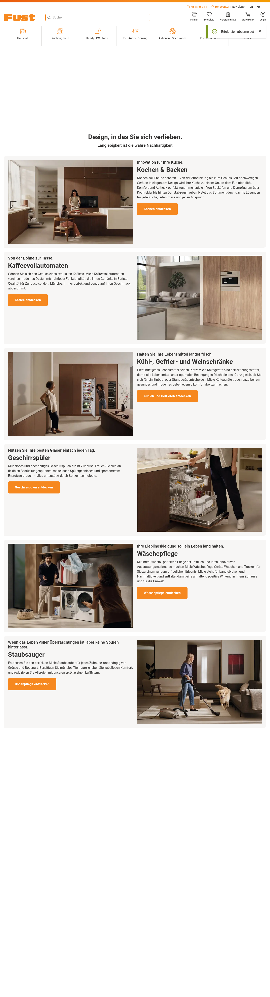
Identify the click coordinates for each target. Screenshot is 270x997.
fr (258, 6)
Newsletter (238, 6)
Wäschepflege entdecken (162, 593)
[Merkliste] (209, 16)
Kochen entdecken (157, 209)
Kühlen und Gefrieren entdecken (167, 396)
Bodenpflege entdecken (32, 684)
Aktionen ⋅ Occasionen (173, 34)
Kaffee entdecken (28, 300)
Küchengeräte (60, 34)
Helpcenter (220, 6)
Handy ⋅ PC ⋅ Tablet (97, 34)
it (265, 6)
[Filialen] (194, 16)
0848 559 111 (198, 6)
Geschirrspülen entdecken (34, 487)
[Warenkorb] (248, 16)
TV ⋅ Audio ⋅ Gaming (135, 34)
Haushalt (23, 34)
